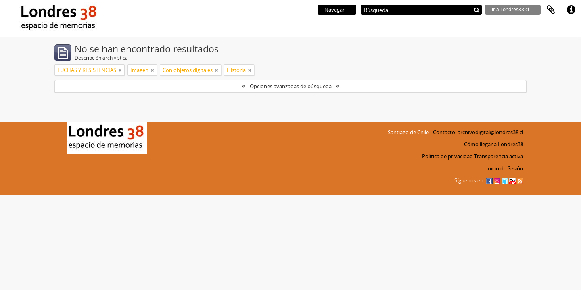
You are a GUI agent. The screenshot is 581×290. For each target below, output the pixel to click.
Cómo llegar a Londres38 (493, 144)
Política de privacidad (447, 156)
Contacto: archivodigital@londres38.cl (478, 132)
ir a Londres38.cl (510, 9)
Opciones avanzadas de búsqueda (291, 86)
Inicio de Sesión (504, 168)
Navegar (334, 9)
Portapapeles (551, 10)
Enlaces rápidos (571, 10)
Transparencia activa (498, 156)
